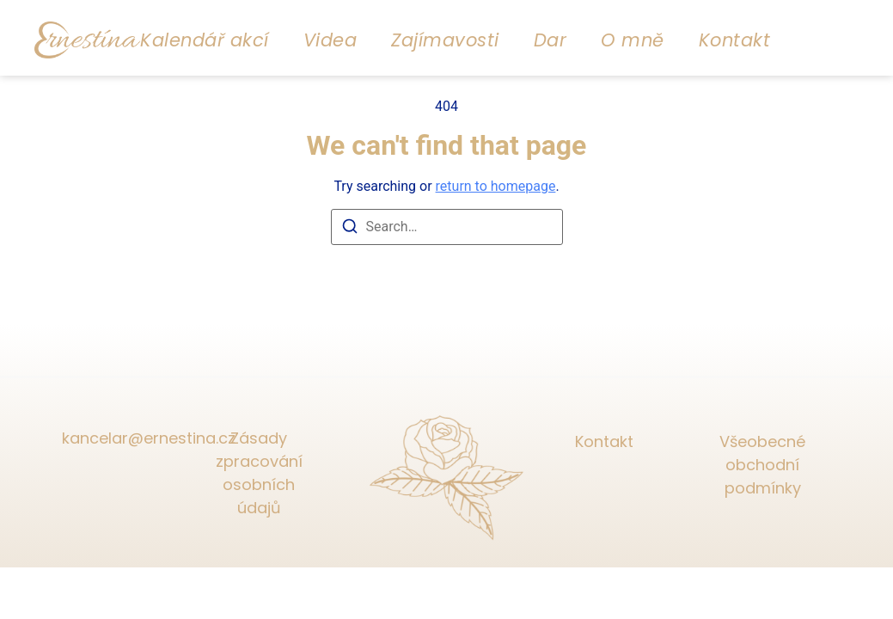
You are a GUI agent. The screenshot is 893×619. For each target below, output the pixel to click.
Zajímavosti (445, 40)
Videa (330, 40)
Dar (550, 40)
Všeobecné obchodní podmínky (762, 465)
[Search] (349, 229)
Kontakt (735, 40)
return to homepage (496, 186)
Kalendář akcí (204, 40)
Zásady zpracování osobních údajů (259, 472)
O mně (632, 40)
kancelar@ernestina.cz (130, 438)
